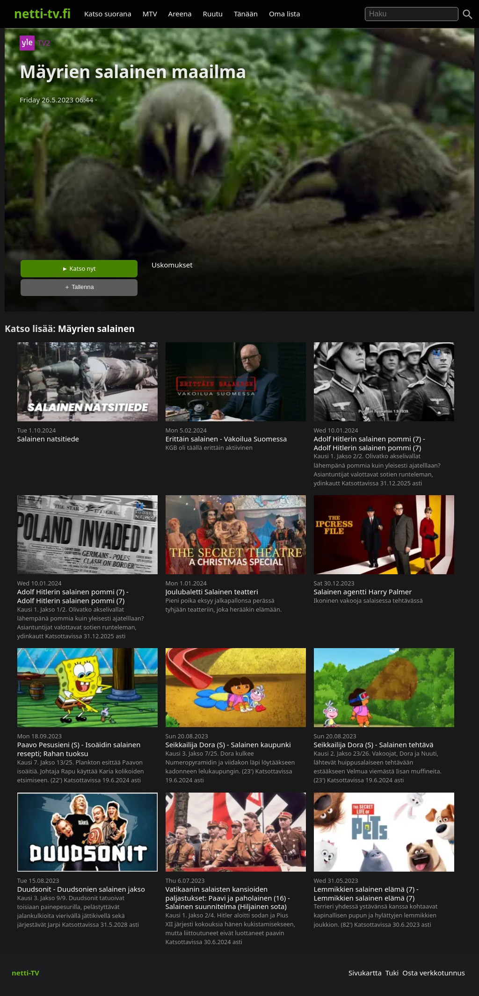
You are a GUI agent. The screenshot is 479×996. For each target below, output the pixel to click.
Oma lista (284, 13)
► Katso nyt (79, 268)
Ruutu (213, 13)
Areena (180, 13)
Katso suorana (107, 13)
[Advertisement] (239, 179)
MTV (150, 13)
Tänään (246, 13)
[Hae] (411, 14)
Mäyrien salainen (96, 328)
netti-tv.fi (42, 13)
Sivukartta (365, 972)
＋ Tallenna (79, 286)
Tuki (392, 972)
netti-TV (25, 972)
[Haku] (468, 14)
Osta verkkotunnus (433, 972)
